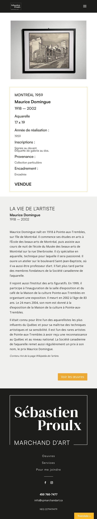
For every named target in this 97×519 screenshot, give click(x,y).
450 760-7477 (48, 494)
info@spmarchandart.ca (48, 500)
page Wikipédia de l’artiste (44, 355)
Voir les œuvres (72, 377)
